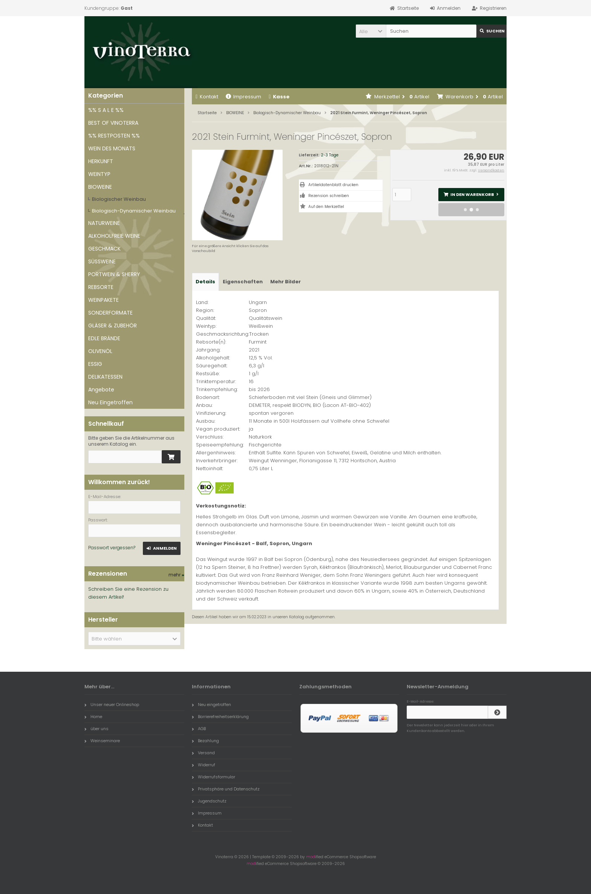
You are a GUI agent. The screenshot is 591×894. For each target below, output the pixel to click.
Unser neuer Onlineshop (111, 704)
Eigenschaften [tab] (243, 281)
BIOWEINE (100, 187)
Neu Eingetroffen (110, 402)
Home (93, 717)
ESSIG (95, 364)
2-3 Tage (329, 155)
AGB (199, 729)
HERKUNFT (100, 161)
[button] (371, 31)
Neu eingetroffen (211, 704)
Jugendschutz (209, 801)
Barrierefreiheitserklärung (220, 717)
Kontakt (207, 96)
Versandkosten (491, 170)
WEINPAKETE (103, 300)
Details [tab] (205, 281)
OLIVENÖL (100, 351)
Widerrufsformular (213, 777)
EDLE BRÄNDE (104, 338)
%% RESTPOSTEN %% (114, 135)
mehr (176, 575)
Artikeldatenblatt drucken (333, 185)
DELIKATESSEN (105, 377)
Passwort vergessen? (111, 547)
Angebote (101, 389)
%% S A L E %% (106, 110)
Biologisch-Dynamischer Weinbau (134, 210)
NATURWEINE (104, 223)
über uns (96, 729)
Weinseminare (102, 741)
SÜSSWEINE (102, 261)
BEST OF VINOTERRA (113, 123)
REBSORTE (100, 287)
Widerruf (203, 765)
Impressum (243, 96)
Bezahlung (205, 741)
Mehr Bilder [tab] (285, 281)
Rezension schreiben (328, 196)
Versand (203, 753)
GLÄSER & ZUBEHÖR (112, 325)
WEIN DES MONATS (111, 148)
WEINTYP (99, 174)
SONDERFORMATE (110, 312)
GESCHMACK (104, 248)
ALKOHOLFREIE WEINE (114, 236)
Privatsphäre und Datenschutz (226, 789)
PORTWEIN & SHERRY (114, 274)
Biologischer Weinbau (119, 199)
